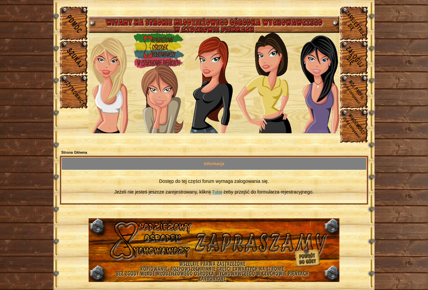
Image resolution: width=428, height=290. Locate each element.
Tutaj (217, 192)
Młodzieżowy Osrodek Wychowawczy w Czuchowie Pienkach (214, 244)
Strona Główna (74, 152)
